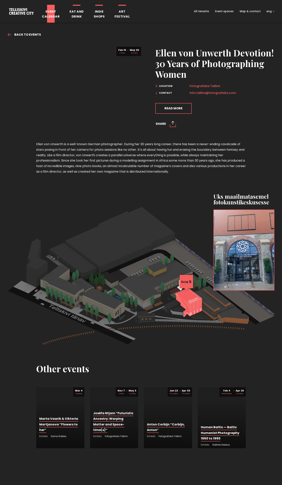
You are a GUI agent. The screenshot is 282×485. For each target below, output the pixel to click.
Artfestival (122, 14)
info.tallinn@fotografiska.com (213, 93)
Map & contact (250, 11)
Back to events (24, 35)
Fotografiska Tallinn (205, 86)
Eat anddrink (77, 14)
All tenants (201, 11)
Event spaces (224, 11)
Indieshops (99, 14)
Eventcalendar (51, 14)
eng (269, 11)
